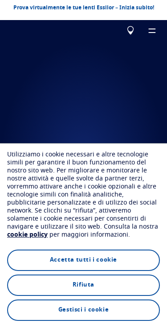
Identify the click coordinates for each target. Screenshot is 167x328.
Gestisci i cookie (83, 310)
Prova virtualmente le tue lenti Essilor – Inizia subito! (83, 7)
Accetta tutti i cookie (83, 260)
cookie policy (27, 235)
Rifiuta (83, 285)
